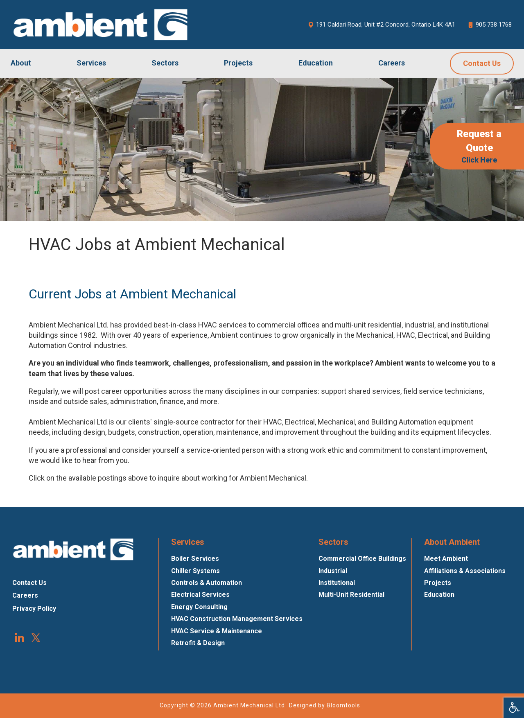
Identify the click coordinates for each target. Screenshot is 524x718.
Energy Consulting (199, 607)
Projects (238, 63)
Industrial (332, 571)
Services (91, 63)
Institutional (336, 583)
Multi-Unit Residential (351, 594)
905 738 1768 (490, 24)
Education (315, 63)
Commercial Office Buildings (362, 558)
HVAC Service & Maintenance (216, 631)
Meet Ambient (446, 558)
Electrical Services (200, 594)
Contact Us (482, 63)
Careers (391, 63)
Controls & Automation (206, 583)
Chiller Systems (195, 571)
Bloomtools (343, 705)
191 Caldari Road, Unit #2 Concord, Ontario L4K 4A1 (381, 24)
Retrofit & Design (198, 643)
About (21, 63)
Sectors (164, 63)
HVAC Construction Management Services (237, 619)
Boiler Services (195, 558)
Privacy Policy (34, 608)
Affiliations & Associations (465, 571)
